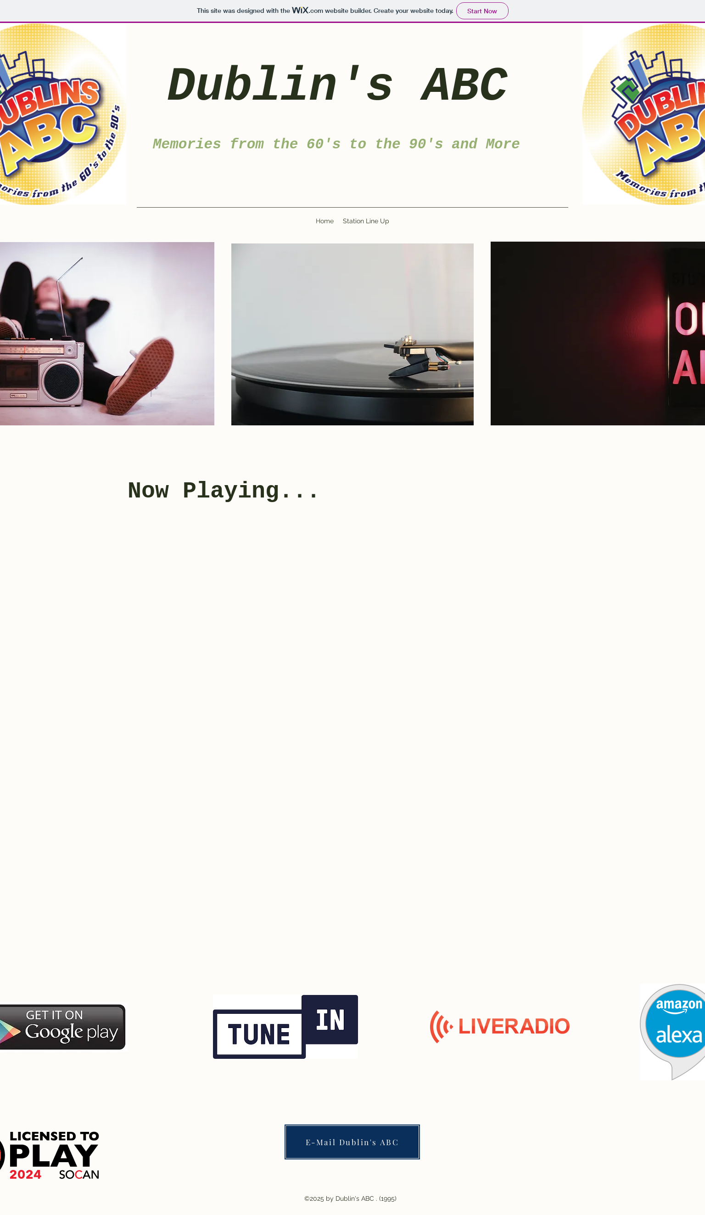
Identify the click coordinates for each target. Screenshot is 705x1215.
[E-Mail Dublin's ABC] (352, 1142)
